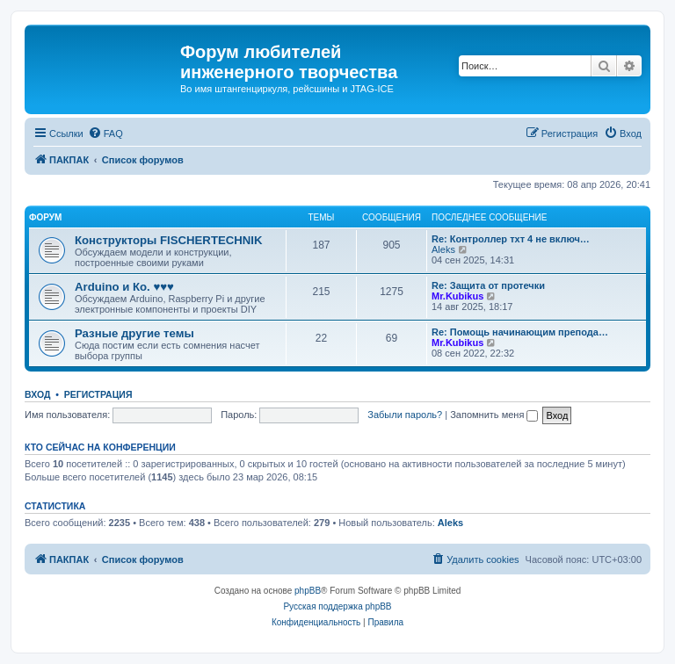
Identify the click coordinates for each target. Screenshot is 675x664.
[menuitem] (105, 133)
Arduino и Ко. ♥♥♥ (124, 286)
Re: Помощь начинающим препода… (520, 332)
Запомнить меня (494, 414)
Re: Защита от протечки (488, 285)
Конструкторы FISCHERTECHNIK (169, 240)
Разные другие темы (134, 333)
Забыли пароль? (404, 414)
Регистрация (98, 394)
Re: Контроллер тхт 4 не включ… (511, 239)
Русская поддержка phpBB (337, 606)
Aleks (443, 249)
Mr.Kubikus (457, 296)
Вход (37, 394)
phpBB (307, 590)
